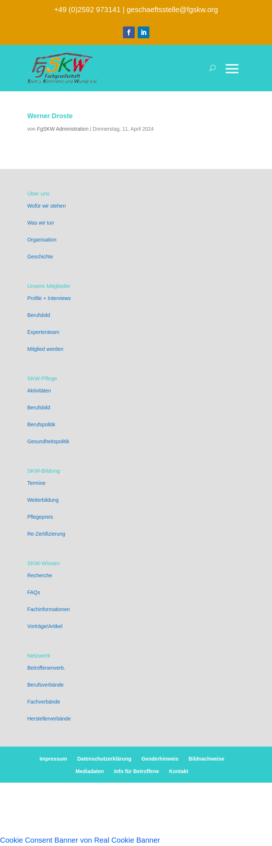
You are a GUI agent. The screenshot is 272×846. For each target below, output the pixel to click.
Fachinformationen (48, 609)
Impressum (53, 759)
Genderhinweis (159, 759)
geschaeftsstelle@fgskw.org (172, 10)
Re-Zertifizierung (46, 534)
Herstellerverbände (49, 719)
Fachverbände (43, 702)
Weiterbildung (43, 500)
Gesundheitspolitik (48, 441)
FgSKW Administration (62, 129)
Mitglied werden (45, 349)
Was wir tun (40, 223)
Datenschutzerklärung (104, 759)
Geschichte (40, 257)
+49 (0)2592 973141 (87, 10)
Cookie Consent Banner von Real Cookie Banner (80, 840)
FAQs (33, 592)
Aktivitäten (39, 391)
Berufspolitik (41, 424)
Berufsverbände (45, 685)
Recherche (39, 575)
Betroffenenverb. (46, 668)
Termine (36, 483)
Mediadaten (89, 771)
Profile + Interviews (49, 298)
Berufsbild (38, 315)
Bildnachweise (206, 759)
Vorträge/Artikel (45, 626)
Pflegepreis (40, 517)
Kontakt (178, 771)
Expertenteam (43, 332)
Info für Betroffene (136, 771)
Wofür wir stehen (46, 206)
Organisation (41, 240)
